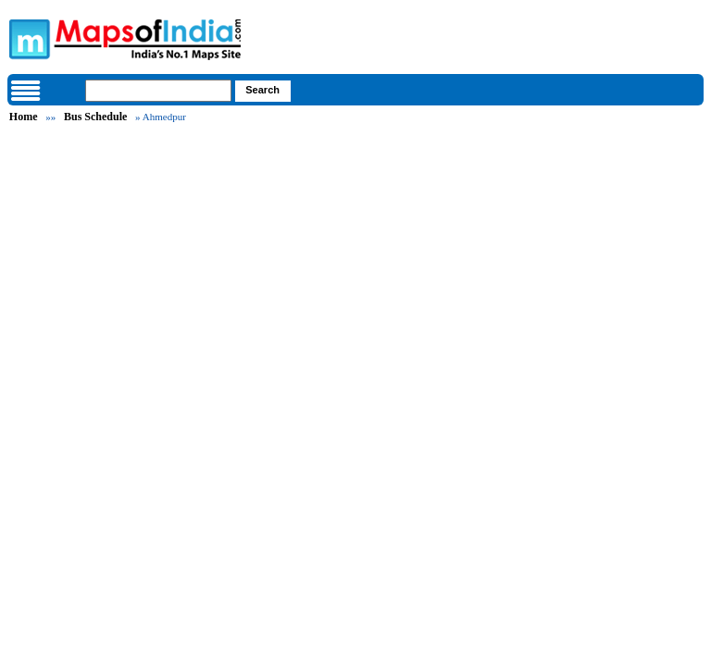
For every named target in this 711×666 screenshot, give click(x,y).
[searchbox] (158, 91)
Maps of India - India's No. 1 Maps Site (26, 37)
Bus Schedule (95, 116)
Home (23, 116)
